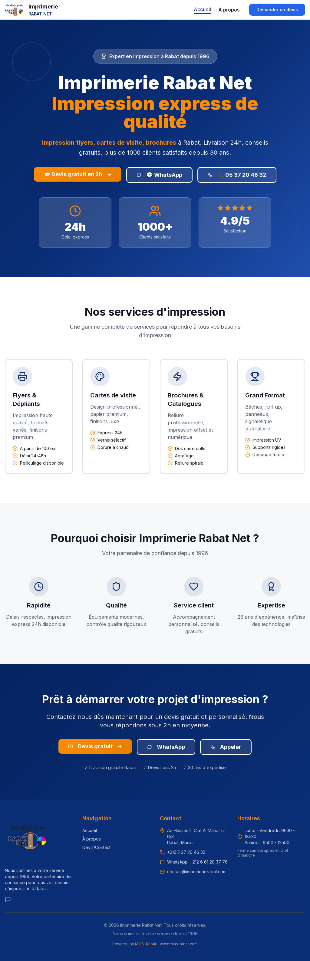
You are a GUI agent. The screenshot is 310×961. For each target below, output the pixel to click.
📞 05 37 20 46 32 (237, 175)
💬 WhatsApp (159, 175)
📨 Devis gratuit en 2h (78, 174)
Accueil (202, 9)
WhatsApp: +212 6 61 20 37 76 (197, 861)
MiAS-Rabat (145, 944)
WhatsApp (166, 747)
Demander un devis (277, 9)
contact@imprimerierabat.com (196, 871)
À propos (228, 10)
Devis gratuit (95, 746)
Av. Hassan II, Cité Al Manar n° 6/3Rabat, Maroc (196, 836)
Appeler (225, 747)
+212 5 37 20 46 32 (186, 852)
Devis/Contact (96, 847)
